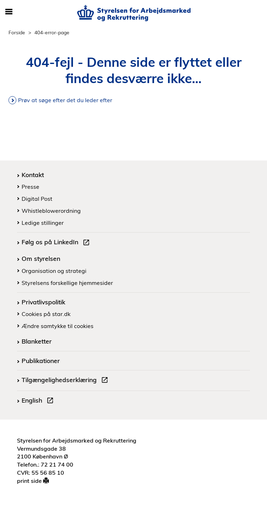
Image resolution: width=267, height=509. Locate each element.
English (39, 401)
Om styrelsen (41, 258)
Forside (16, 32)
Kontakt (33, 175)
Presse (30, 186)
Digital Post (37, 198)
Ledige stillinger (43, 222)
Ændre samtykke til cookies (57, 325)
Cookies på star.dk (46, 313)
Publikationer (41, 360)
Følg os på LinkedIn (57, 243)
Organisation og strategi (54, 270)
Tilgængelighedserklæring (66, 381)
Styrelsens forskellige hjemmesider (67, 282)
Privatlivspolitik (43, 302)
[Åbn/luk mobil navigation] (8, 12)
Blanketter (37, 341)
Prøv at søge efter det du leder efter (65, 100)
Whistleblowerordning (51, 210)
